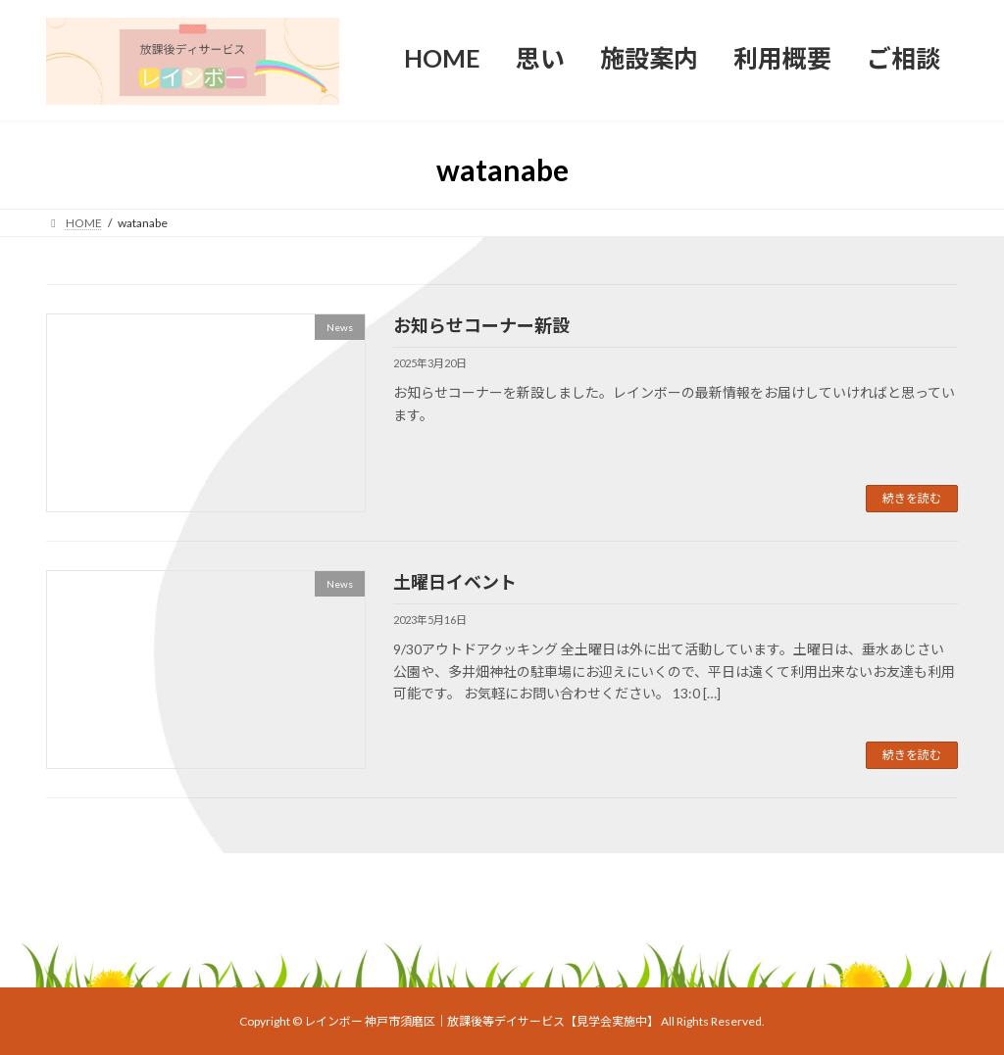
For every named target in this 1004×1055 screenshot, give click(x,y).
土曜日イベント (455, 582)
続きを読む (911, 498)
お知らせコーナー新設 (481, 325)
